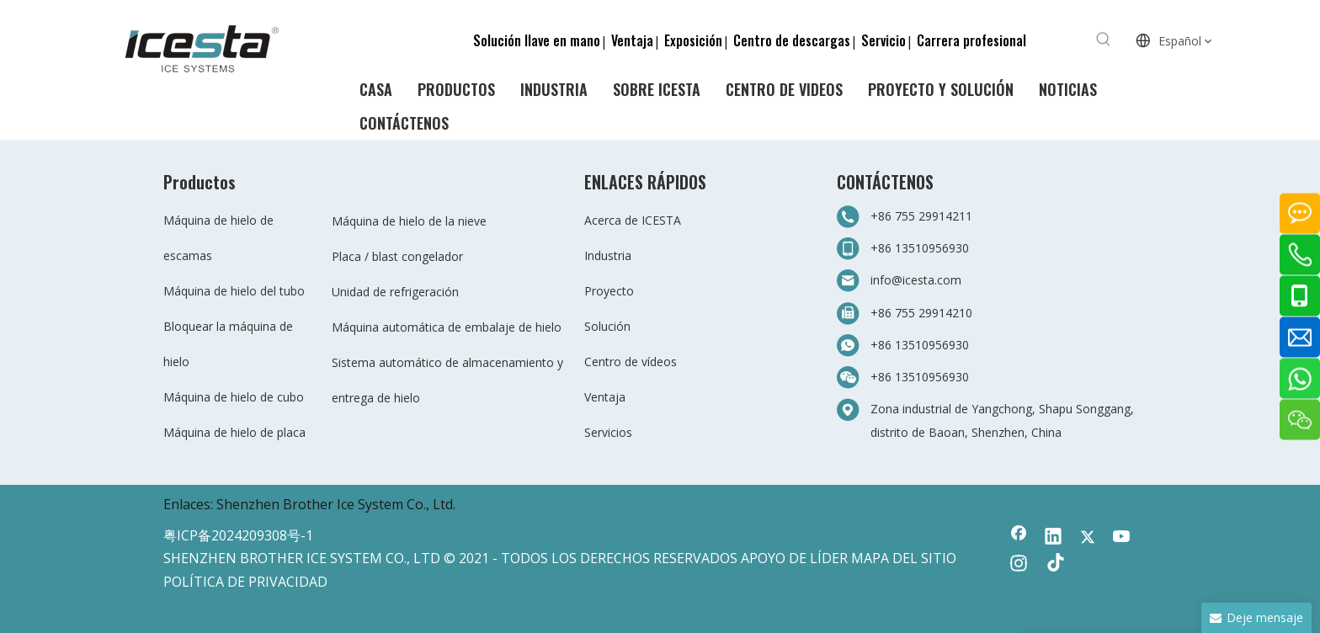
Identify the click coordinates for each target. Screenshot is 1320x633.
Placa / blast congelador (397, 256)
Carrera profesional (971, 40)
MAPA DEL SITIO (903, 558)
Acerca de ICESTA (632, 220)
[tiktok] (1053, 564)
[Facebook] (1018, 537)
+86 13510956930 (919, 248)
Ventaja (632, 40)
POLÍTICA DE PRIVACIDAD (245, 581)
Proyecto (609, 291)
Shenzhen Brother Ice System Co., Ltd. (335, 504)
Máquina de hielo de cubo (233, 397)
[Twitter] (1087, 537)
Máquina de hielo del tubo (234, 291)
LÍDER (829, 558)
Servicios (608, 432)
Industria (607, 255)
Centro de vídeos (630, 362)
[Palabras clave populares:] (1103, 39)
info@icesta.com (915, 280)
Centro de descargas (791, 40)
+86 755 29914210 (921, 313)
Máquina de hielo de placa (234, 432)
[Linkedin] (1053, 537)
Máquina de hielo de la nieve (409, 221)
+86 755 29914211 (921, 216)
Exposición (693, 40)
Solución (607, 326)
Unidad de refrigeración (395, 292)
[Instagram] (1018, 564)
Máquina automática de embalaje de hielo (447, 327)
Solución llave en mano (536, 40)
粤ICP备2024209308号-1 (238, 535)
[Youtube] (1122, 537)
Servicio (883, 40)
